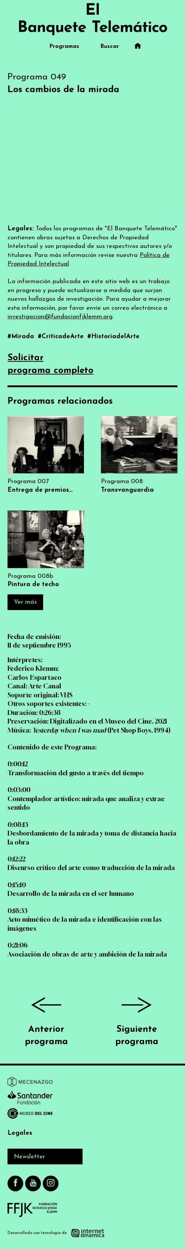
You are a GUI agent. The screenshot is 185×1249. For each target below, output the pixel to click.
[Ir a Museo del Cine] (30, 1115)
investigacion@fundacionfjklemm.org (60, 316)
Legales (20, 1133)
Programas (64, 46)
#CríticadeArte (62, 336)
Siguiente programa (136, 1018)
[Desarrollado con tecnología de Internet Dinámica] (56, 1232)
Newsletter (29, 1156)
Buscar (110, 46)
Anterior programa (46, 1018)
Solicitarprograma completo (50, 364)
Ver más (25, 602)
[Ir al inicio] (93, 19)
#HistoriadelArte (113, 336)
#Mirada (22, 336)
